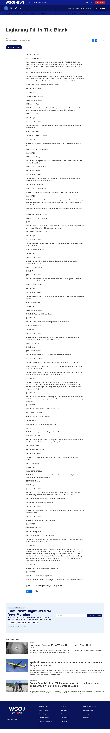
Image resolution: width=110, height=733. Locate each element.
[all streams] (100, 12)
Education (42, 17)
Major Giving (42, 717)
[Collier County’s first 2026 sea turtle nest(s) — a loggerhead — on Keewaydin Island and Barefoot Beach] (17, 690)
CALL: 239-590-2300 (66, 728)
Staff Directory (64, 714)
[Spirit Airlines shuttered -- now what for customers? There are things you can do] (17, 669)
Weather (32, 646)
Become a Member (44, 714)
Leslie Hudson (33, 651)
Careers (63, 717)
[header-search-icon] (88, 4)
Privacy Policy (64, 725)
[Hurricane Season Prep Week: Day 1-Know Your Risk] (17, 652)
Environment (33, 684)
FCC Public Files (65, 721)
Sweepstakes (42, 728)
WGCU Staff (33, 671)
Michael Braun (33, 692)
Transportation (34, 663)
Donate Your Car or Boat (45, 725)
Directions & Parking (88, 714)
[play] (6, 12)
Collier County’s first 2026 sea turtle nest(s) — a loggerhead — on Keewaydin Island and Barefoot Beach (66, 688)
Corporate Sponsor (44, 721)
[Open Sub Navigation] (13, 17)
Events (63, 17)
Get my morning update (94, 619)
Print (102, 44)
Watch (25, 17)
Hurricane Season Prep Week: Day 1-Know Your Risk (60, 648)
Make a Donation (43, 710)
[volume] (11, 12)
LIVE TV (93, 4)
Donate (101, 4)
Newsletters (54, 17)
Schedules (8, 17)
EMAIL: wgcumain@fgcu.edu (90, 710)
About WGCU (64, 710)
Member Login (85, 17)
